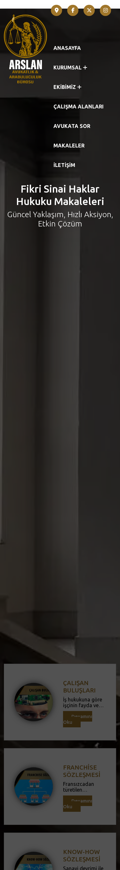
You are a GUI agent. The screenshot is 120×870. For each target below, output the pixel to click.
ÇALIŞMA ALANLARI (78, 106)
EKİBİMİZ (67, 87)
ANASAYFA (67, 48)
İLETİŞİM (64, 165)
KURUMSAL (70, 67)
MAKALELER (68, 145)
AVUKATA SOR (71, 126)
